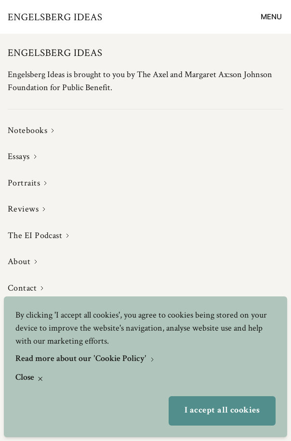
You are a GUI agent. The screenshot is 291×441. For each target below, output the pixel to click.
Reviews (23, 208)
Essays (19, 156)
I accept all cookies (222, 410)
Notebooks (27, 130)
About (19, 261)
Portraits (24, 182)
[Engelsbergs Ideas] (55, 17)
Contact (22, 287)
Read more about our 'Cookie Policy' (81, 359)
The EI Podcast (35, 235)
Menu (271, 16)
